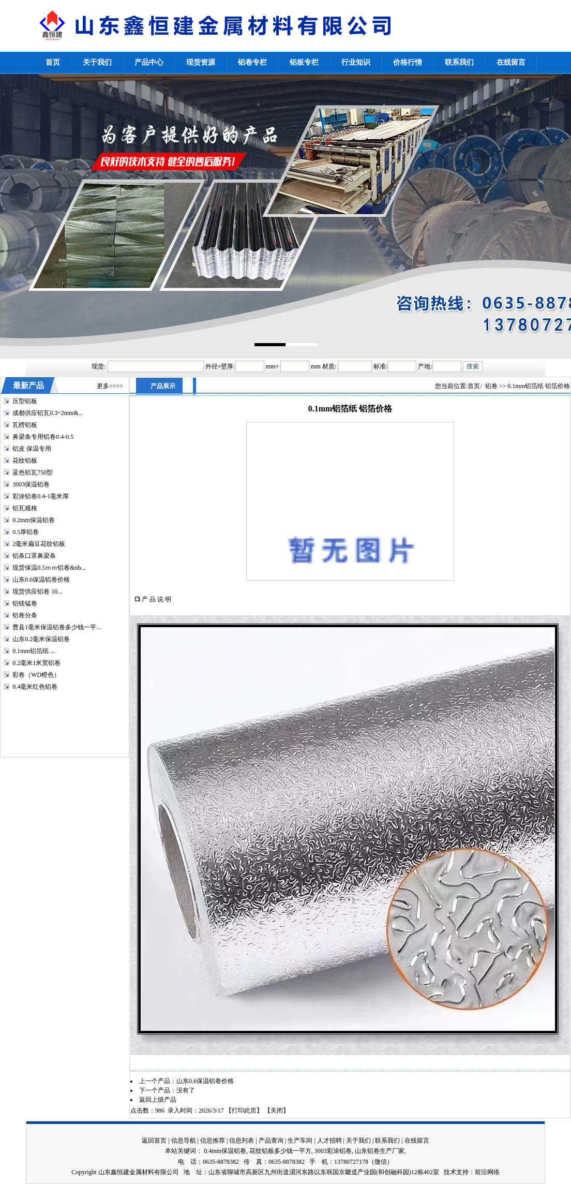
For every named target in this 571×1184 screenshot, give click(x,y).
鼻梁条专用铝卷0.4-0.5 (42, 436)
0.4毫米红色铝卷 (34, 686)
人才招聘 (329, 1140)
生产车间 (300, 1140)
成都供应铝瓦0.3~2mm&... (47, 413)
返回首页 (154, 1140)
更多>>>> (110, 386)
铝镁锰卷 (24, 603)
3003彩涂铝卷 (333, 1151)
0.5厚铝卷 (25, 532)
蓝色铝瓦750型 (32, 472)
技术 (450, 1172)
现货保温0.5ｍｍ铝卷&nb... (48, 567)
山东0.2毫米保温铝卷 (41, 639)
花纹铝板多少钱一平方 (280, 1151)
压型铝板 (24, 401)
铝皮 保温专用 (31, 448)
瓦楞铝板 (24, 424)
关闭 (277, 1110)
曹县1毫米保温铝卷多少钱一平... (56, 627)
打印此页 (244, 1110)
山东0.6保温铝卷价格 (41, 579)
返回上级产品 (157, 1099)
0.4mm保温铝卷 (225, 1151)
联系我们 (387, 1140)
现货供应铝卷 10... (37, 591)
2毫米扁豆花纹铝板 (38, 543)
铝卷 (491, 386)
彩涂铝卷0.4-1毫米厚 (40, 496)
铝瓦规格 (24, 508)
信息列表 (241, 1140)
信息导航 (183, 1140)
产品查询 (271, 1140)
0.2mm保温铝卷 (33, 520)
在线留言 (416, 1140)
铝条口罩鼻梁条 (34, 555)
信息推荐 (212, 1140)
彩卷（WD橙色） (36, 674)
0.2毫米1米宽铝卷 (36, 663)
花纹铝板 (24, 460)
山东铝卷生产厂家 (379, 1151)
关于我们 (358, 1140)
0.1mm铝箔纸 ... (33, 651)
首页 (474, 386)
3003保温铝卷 (31, 484)
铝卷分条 (24, 615)
